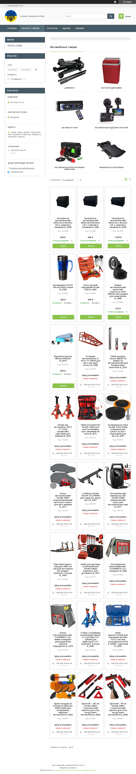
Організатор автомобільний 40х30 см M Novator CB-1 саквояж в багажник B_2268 (90, 222)
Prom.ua (81, 765)
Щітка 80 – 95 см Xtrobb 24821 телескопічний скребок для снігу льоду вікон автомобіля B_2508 (118, 709)
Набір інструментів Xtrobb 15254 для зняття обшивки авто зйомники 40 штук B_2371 (90, 429)
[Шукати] (110, 16)
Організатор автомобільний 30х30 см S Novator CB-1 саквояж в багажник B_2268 (62, 222)
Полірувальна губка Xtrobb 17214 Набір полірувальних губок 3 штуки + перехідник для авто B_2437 (118, 430)
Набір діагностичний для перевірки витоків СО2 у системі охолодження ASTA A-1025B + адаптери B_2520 (118, 639)
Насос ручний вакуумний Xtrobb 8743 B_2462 (90, 287)
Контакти (52, 28)
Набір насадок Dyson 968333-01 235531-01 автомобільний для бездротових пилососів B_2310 (118, 362)
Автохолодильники (111, 88)
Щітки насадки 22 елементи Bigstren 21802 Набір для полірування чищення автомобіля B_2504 (63, 709)
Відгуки (66, 28)
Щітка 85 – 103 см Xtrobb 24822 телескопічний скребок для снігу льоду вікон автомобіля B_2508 (90, 709)
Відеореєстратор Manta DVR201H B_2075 (63, 358)
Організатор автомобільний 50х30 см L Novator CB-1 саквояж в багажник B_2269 (118, 222)
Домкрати (70, 88)
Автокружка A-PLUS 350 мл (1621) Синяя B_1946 (63, 287)
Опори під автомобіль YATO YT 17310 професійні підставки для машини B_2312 (63, 430)
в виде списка (130, 180)
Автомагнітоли (70, 128)
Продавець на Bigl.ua (68, 768)
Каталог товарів (30, 28)
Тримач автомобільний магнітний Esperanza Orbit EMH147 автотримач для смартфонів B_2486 (118, 292)
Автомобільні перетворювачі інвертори (70, 168)
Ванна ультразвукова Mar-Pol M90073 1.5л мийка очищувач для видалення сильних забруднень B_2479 (63, 639)
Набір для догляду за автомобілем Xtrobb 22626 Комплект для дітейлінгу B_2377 (90, 568)
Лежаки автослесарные (111, 167)
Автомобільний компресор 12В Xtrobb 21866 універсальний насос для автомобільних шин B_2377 (118, 500)
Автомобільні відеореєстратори (111, 128)
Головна (12, 28)
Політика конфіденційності (85, 770)
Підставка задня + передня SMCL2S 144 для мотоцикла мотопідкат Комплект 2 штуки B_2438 (63, 569)
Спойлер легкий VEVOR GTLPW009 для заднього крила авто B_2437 (90, 496)
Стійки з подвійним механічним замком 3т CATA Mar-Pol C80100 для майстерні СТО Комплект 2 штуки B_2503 (90, 639)
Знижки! (79, 28)
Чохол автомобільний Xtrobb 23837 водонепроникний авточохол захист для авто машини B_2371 (63, 500)
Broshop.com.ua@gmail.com (22, 168)
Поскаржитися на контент (64, 770)
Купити (63, 246)
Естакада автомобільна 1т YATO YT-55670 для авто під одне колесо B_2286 (90, 360)
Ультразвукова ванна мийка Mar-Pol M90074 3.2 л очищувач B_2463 (118, 567)
